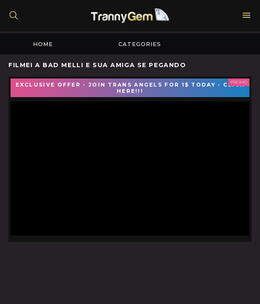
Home (43, 44)
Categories (139, 44)
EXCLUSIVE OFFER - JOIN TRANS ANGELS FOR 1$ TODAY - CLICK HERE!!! (130, 87)
